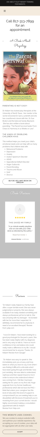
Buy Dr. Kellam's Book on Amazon (17, 182)
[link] (20, 235)
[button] (5, 11)
